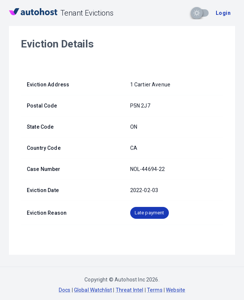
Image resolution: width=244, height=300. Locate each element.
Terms (155, 290)
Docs (65, 290)
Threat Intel (130, 290)
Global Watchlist (93, 290)
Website (175, 290)
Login (223, 13)
